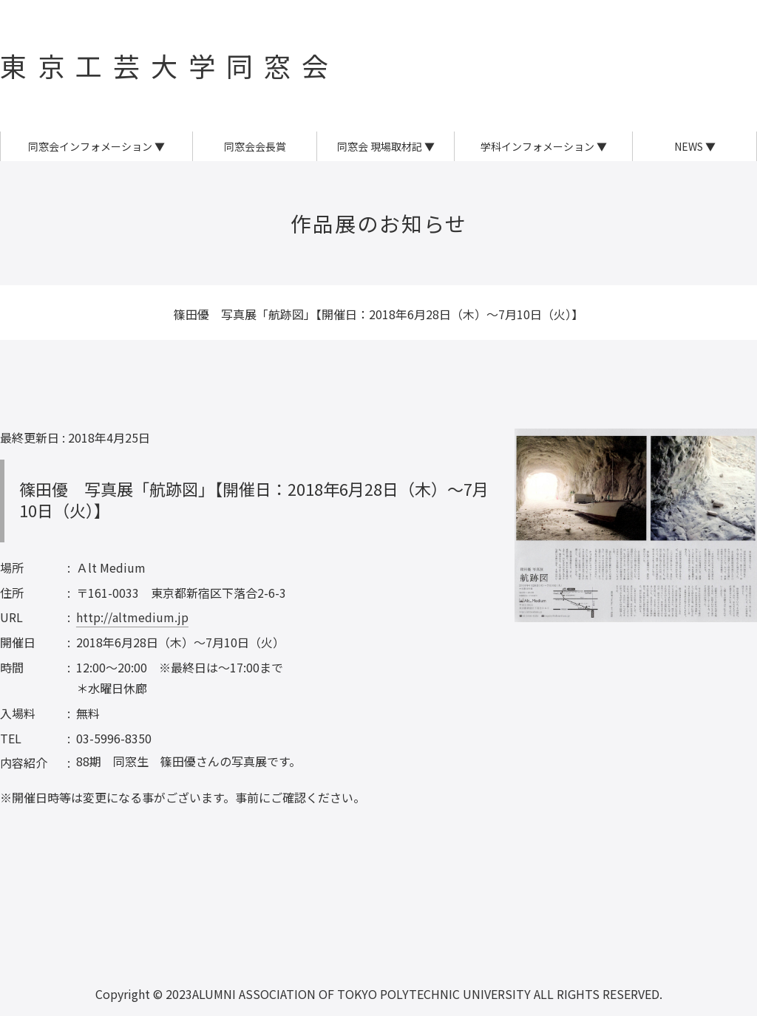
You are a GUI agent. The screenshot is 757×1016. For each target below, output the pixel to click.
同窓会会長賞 (255, 146)
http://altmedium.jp (132, 617)
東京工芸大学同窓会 (169, 65)
